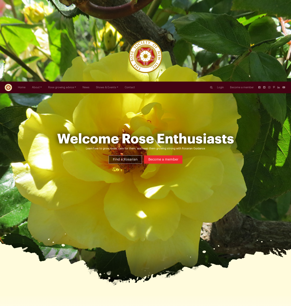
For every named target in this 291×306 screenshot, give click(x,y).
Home (21, 5)
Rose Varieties (41, 251)
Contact (130, 5)
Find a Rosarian (125, 102)
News (86, 5)
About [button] (36, 5)
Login (220, 5)
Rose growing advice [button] (61, 5)
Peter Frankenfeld (87, 251)
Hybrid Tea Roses (63, 251)
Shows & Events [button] (106, 5)
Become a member (242, 5)
